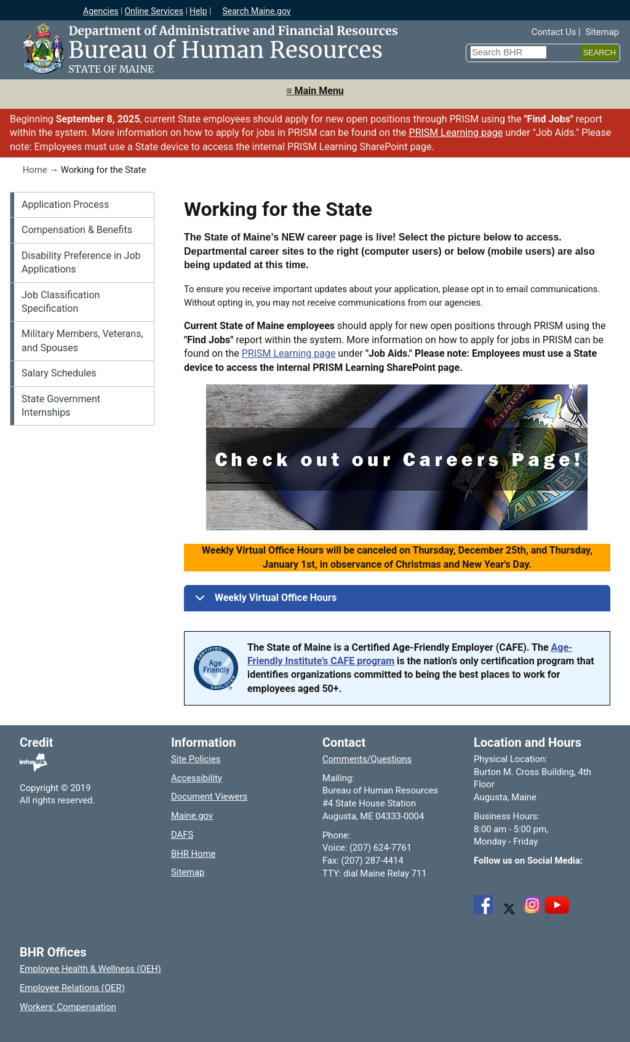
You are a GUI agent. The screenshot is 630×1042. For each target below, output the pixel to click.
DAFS (182, 834)
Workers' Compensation (68, 1006)
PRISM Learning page (456, 132)
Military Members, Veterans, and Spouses (82, 340)
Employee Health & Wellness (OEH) (90, 968)
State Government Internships (61, 405)
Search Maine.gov (256, 11)
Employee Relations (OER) (72, 987)
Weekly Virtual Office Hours (264, 601)
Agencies (101, 11)
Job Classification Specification (61, 301)
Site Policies (195, 759)
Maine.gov (192, 815)
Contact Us (554, 32)
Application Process (65, 204)
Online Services (153, 11)
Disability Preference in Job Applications (81, 262)
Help (198, 11)
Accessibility (196, 778)
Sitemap (602, 32)
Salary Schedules (59, 373)
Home (35, 169)
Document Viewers (209, 796)
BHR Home (193, 853)
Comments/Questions (367, 759)
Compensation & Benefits (77, 230)
